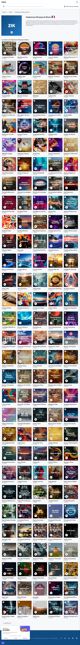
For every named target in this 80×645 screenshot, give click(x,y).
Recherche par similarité (71, 6)
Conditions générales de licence (41, 638)
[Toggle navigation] (77, 2)
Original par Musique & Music (22, 12)
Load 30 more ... (7, 623)
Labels (10, 12)
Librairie (4, 12)
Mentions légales (53, 638)
